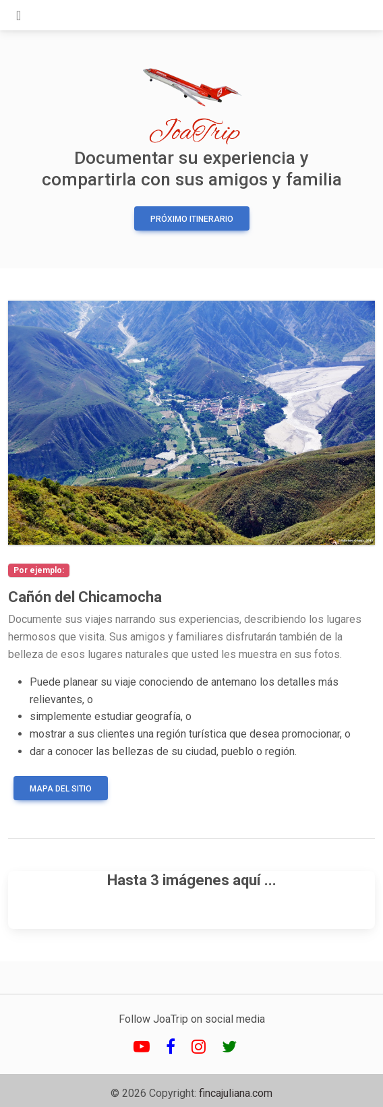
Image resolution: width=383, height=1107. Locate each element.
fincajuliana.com (235, 1093)
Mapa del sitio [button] (61, 789)
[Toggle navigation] (18, 15)
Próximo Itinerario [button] (191, 219)
